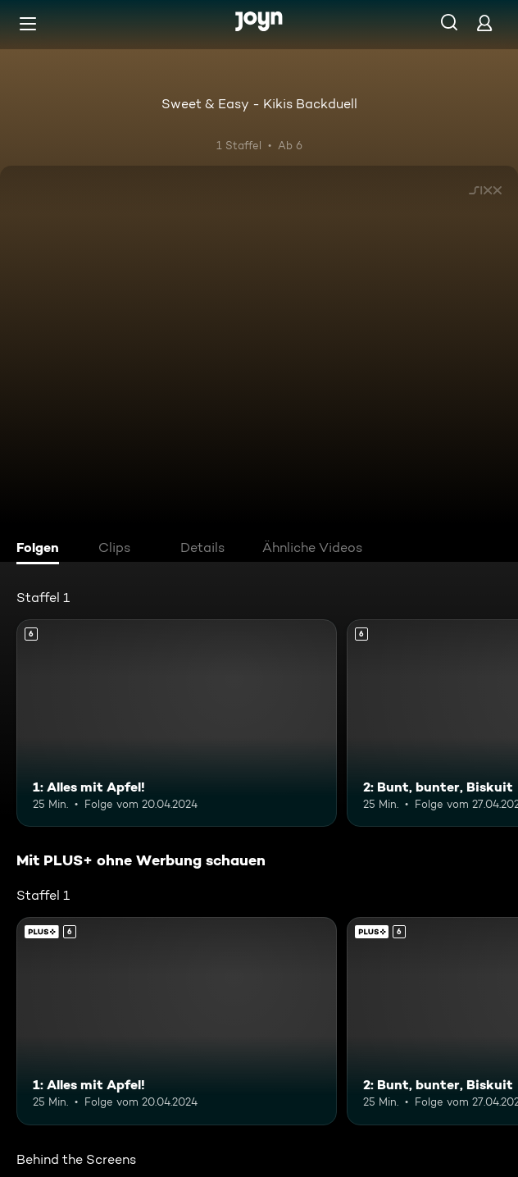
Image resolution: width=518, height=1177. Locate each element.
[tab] (41, 549)
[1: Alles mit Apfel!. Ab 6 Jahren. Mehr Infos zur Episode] (176, 723)
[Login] (484, 22)
